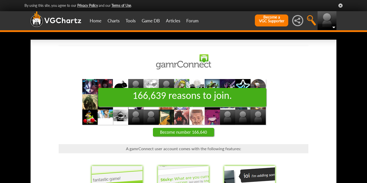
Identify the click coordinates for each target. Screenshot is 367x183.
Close (340, 6)
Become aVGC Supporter (271, 19)
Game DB (151, 20)
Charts (114, 20)
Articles (173, 20)
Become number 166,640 (183, 132)
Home (95, 20)
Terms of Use (121, 5)
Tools (131, 20)
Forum (192, 20)
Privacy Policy (87, 5)
